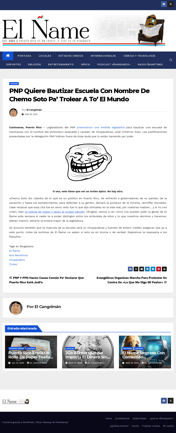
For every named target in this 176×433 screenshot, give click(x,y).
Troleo (13, 264)
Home (109, 418)
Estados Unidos (71, 55)
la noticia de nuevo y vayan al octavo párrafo (54, 211)
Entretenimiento (61, 64)
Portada (24, 55)
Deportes (13, 64)
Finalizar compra (151, 426)
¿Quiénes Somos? (119, 426)
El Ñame (14, 250)
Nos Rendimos (18, 255)
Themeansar (61, 422)
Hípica (85, 64)
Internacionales (103, 55)
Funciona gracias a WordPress (19, 422)
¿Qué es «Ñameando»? (161, 418)
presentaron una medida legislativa (101, 127)
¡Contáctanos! (122, 418)
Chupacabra (17, 259)
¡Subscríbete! (139, 418)
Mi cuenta (168, 426)
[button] (170, 60)
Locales (45, 55)
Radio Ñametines (150, 64)
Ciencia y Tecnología (139, 55)
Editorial (127, 348)
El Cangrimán (34, 109)
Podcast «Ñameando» (113, 64)
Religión (34, 64)
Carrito (135, 426)
